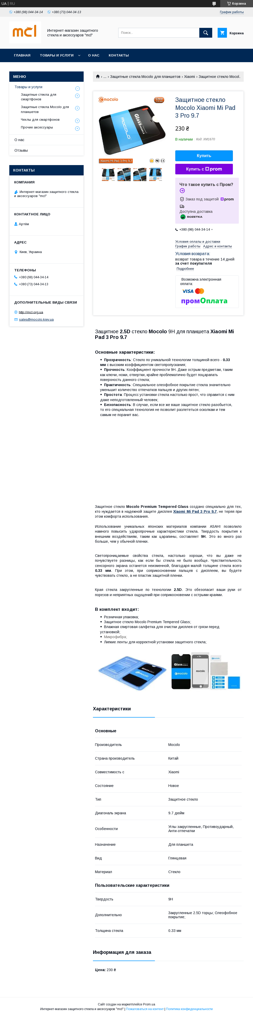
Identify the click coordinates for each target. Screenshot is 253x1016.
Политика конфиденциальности (189, 1009)
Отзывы (21, 150)
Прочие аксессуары (37, 127)
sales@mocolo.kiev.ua (36, 319)
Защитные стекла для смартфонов (38, 97)
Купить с (204, 169)
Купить (204, 155)
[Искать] (205, 33)
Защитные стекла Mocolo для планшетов (145, 77)
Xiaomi (189, 77)
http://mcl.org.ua (31, 312)
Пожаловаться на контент (145, 1009)
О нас (93, 55)
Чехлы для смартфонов (40, 119)
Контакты (119, 55)
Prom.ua (149, 1004)
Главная (22, 55)
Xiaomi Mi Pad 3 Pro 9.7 (194, 511)
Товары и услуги (57, 55)
